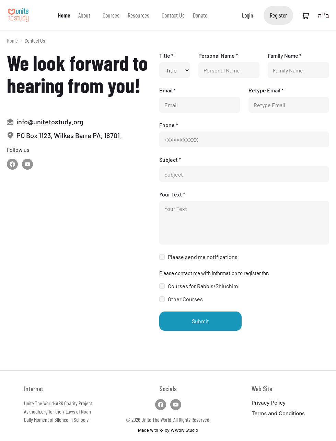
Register (278, 15)
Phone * (168, 125)
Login (247, 15)
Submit (200, 321)
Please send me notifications (202, 256)
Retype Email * (265, 90)
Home (12, 40)
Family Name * (284, 55)
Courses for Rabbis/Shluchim (203, 286)
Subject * (170, 159)
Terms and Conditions (278, 413)
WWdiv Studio (184, 430)
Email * (167, 90)
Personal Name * (218, 55)
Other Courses (185, 299)
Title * (166, 55)
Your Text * (172, 194)
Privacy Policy (269, 402)
